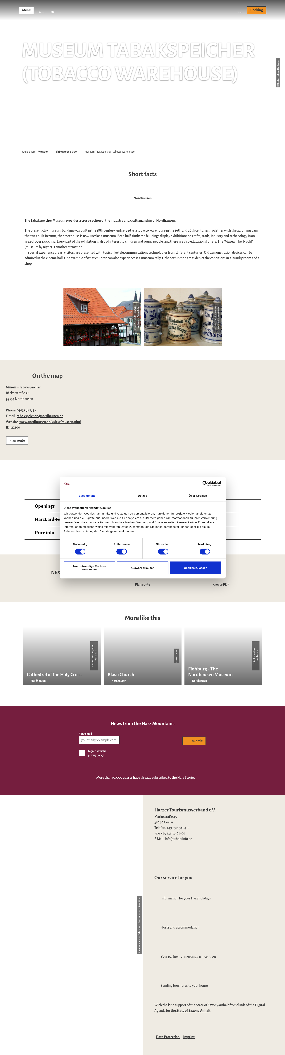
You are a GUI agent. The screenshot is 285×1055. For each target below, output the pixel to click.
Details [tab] (142, 495)
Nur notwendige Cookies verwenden (89, 568)
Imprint (189, 1037)
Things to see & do (66, 151)
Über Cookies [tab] (198, 495)
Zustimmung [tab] (87, 495)
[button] (239, 10)
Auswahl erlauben (142, 567)
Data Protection (168, 1037)
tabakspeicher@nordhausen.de (40, 416)
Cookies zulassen (195, 567)
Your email (85, 733)
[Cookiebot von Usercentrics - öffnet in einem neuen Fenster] (205, 483)
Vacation (43, 151)
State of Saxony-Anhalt (193, 1010)
